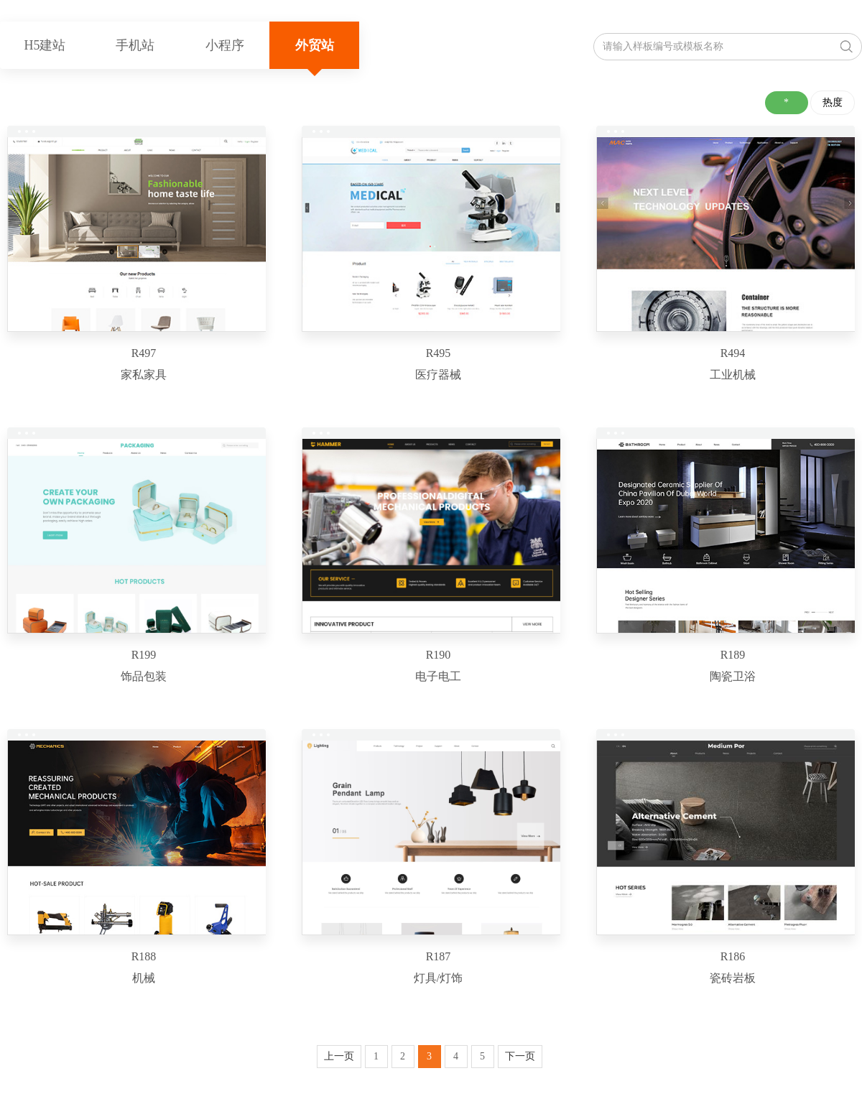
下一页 (520, 1056)
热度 (832, 102)
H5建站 (45, 45)
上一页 (339, 1056)
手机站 (135, 45)
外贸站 (314, 45)
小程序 (224, 45)
